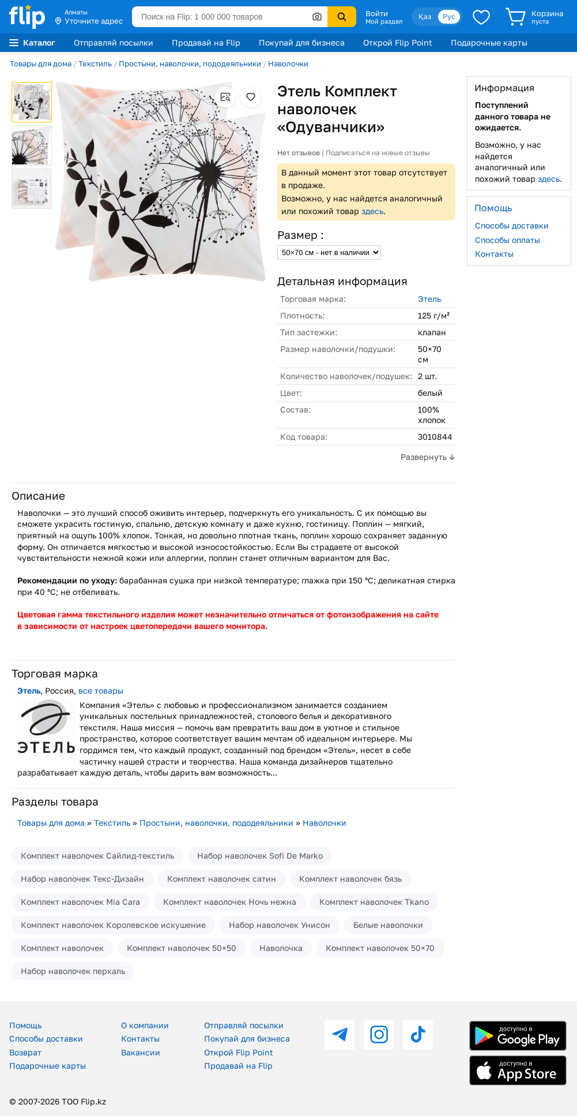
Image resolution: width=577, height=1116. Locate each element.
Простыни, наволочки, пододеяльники (190, 63)
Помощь (25, 1025)
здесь (372, 211)
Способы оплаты (507, 240)
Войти (376, 13)
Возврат (25, 1052)
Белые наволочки (388, 925)
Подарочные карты (489, 42)
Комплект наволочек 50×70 (380, 948)
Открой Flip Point (397, 42)
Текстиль (95, 63)
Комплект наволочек (62, 948)
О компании (145, 1025)
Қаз (424, 16)
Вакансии (140, 1052)
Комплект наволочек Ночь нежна (229, 902)
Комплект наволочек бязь (350, 878)
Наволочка (281, 948)
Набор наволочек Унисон (279, 925)
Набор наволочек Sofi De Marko (260, 855)
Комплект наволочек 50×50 (181, 948)
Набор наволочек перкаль (73, 971)
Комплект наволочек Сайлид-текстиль (97, 855)
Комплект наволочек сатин (221, 878)
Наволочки (288, 63)
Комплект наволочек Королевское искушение (113, 925)
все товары (100, 690)
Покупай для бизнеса (302, 42)
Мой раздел (383, 21)
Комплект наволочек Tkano (374, 902)
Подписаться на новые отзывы (378, 152)
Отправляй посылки (113, 42)
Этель (429, 299)
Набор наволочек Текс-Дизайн (82, 878)
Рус (449, 16)
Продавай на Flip (206, 42)
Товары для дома (40, 63)
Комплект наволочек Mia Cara (80, 902)
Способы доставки (512, 225)
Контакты (494, 254)
